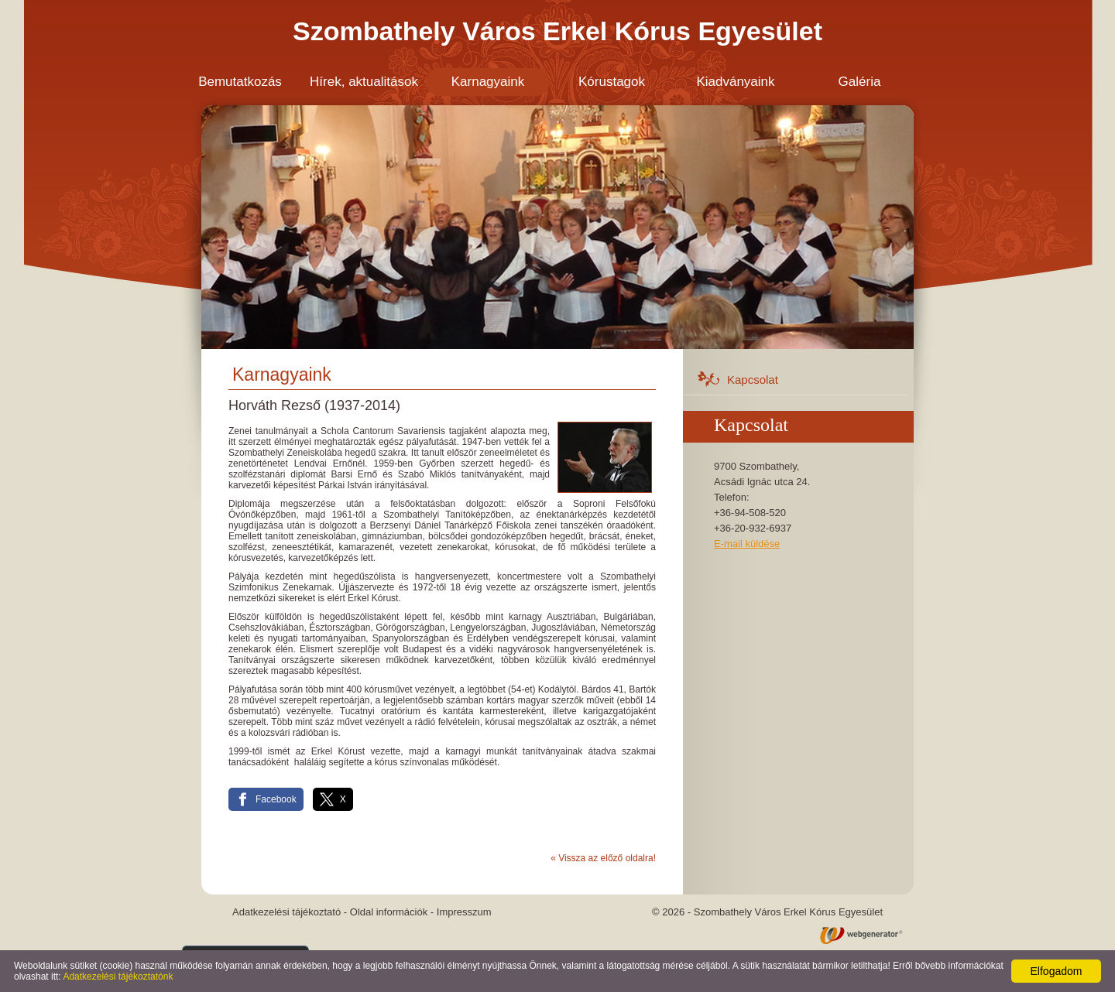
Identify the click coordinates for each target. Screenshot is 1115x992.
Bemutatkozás (240, 81)
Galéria (860, 81)
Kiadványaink (735, 81)
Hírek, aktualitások (364, 81)
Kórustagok (611, 81)
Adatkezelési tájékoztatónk (118, 976)
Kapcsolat (752, 379)
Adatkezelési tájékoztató (286, 912)
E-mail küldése (747, 543)
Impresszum (464, 912)
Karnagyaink (488, 81)
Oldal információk (388, 912)
